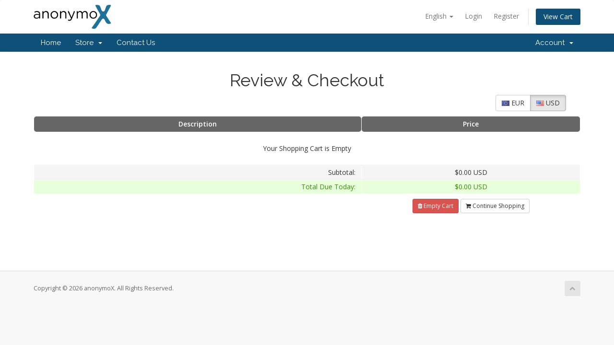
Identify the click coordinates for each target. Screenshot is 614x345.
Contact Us (136, 42)
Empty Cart (435, 206)
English (439, 16)
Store (88, 42)
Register (506, 16)
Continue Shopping (495, 206)
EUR (513, 102)
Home (51, 42)
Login (473, 16)
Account (554, 42)
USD (548, 102)
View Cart (558, 16)
